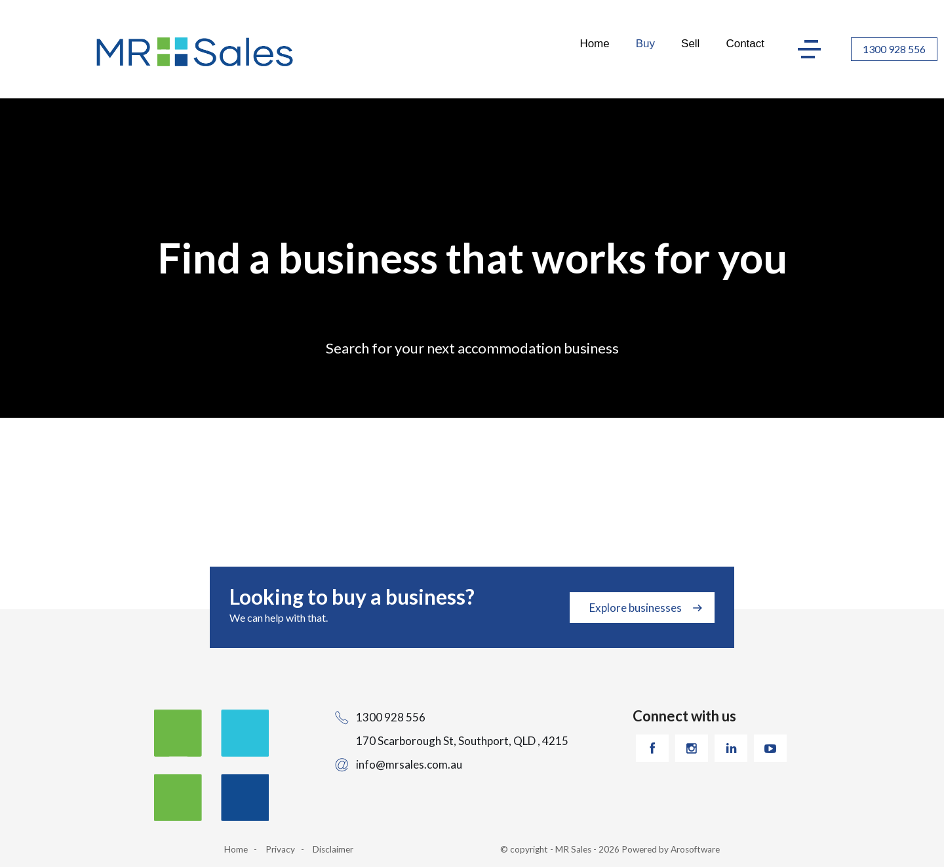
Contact (745, 43)
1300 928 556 (894, 49)
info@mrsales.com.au (409, 764)
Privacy (280, 849)
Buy (645, 43)
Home (594, 43)
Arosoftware (695, 849)
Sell (690, 43)
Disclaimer (333, 849)
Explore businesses (635, 608)
